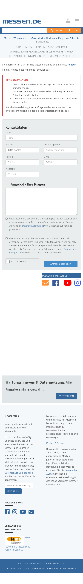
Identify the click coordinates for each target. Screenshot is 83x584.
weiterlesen (66, 396)
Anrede (9, 144)
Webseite (10, 168)
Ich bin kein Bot (19, 261)
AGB (19, 568)
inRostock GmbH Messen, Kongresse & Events (54, 38)
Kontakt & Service (55, 443)
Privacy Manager (68, 568)
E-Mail (47, 156)
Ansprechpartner (52, 144)
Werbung (11, 568)
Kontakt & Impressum (34, 568)
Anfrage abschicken (60, 263)
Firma (8, 132)
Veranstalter (21, 38)
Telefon (9, 156)
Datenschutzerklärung (33, 225)
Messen (8, 38)
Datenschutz (52, 568)
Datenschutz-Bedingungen (19, 472)
